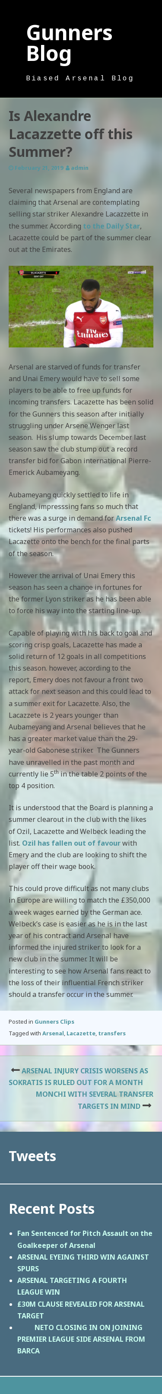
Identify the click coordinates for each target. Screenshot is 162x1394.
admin (80, 168)
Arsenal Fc (133, 518)
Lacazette (81, 1033)
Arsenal (53, 1033)
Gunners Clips (54, 1021)
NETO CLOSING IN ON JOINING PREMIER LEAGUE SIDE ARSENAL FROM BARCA (81, 1339)
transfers (112, 1033)
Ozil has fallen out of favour (71, 843)
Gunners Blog (69, 42)
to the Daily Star (111, 226)
